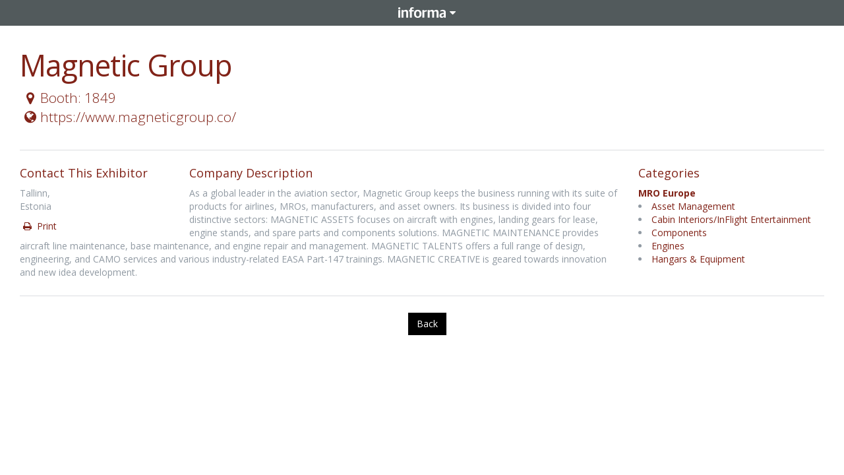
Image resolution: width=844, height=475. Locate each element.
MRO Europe (667, 193)
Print (39, 226)
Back (427, 323)
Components (679, 232)
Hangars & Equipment (698, 259)
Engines (667, 245)
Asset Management (693, 206)
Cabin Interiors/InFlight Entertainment (731, 219)
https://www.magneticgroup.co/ (128, 117)
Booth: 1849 (68, 97)
